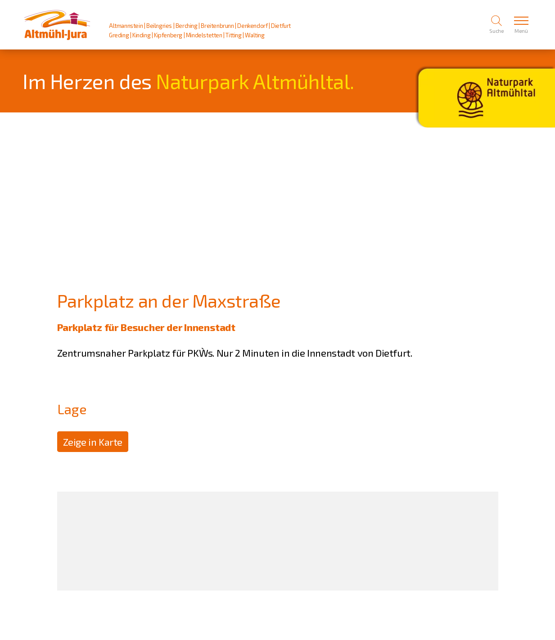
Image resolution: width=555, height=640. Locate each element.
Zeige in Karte (92, 442)
